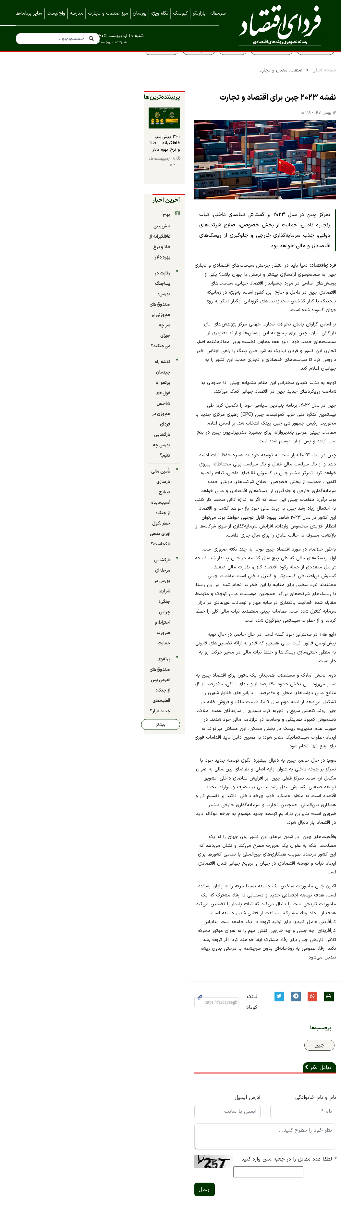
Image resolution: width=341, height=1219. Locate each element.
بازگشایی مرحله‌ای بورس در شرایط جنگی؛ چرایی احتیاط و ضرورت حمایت (46, 396)
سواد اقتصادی (305, 64)
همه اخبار (315, 1113)
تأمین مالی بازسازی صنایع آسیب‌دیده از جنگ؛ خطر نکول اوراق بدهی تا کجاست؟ (45, 359)
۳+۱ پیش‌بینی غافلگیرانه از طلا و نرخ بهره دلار (52, 174)
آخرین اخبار (67, 223)
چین (309, 857)
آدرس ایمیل (193, 910)
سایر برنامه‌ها (29, 13)
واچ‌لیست (56, 13)
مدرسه (76, 13)
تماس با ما (313, 1100)
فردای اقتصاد (277, 25)
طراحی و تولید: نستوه (175, 1215)
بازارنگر (199, 13)
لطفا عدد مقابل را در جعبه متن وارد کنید (278, 971)
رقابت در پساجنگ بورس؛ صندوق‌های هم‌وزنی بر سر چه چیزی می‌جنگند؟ (47, 275)
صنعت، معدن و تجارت (270, 85)
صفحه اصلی (314, 85)
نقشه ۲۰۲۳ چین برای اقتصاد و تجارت (267, 112)
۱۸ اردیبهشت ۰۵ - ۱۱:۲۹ (38, 188)
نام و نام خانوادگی (305, 910)
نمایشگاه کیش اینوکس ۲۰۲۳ (294, 1165)
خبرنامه (318, 1126)
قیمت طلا (222, 64)
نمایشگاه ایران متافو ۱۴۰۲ (297, 1152)
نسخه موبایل (170, 1064)
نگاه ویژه (159, 13)
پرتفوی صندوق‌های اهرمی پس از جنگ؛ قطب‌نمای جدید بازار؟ (47, 432)
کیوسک (180, 13)
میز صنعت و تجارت (108, 13)
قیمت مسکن (151, 64)
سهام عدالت (188, 64)
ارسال (106, 992)
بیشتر (39, 456)
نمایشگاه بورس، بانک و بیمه (295, 1139)
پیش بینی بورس (261, 64)
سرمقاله (218, 13)
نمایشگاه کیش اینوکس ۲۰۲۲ (294, 1178)
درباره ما (317, 1087)
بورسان (140, 13)
